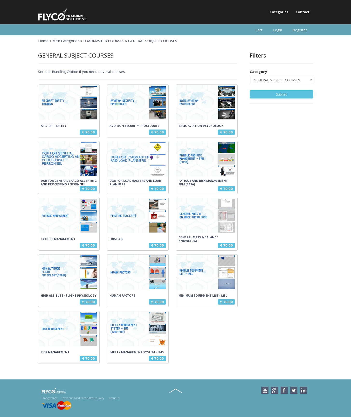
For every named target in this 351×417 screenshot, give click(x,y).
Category (258, 71)
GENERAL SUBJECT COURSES (152, 40)
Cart (258, 29)
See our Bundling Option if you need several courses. (82, 71)
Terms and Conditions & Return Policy (83, 398)
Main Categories (65, 40)
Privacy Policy (49, 398)
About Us (114, 398)
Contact (303, 12)
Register (300, 29)
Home (43, 40)
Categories (279, 12)
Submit (281, 94)
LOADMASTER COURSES (103, 40)
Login (277, 29)
